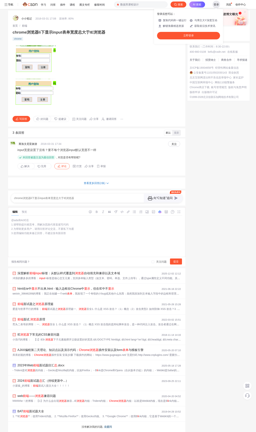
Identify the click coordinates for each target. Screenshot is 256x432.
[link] (15, 25)
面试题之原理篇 (35, 304)
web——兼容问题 (36, 395)
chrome (18, 39)
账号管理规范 (219, 87)
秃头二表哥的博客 (23, 324)
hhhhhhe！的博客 (23, 400)
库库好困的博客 (22, 354)
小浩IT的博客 (20, 339)
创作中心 (240, 4)
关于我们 (195, 59)
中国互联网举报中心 (201, 82)
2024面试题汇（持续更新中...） (43, 380)
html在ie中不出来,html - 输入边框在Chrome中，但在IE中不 (65, 288)
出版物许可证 (209, 92)
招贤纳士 (210, 59)
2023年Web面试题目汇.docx (40, 365)
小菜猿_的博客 (21, 385)
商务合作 (226, 59)
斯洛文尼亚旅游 (28, 143)
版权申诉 (195, 92)
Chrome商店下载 (200, 87)
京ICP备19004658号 (202, 67)
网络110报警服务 (225, 82)
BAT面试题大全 (30, 411)
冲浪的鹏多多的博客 (24, 278)
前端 (24, 25)
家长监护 (238, 77)
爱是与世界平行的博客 (26, 308)
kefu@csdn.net (216, 51)
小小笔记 (26, 18)
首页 (15, 25)
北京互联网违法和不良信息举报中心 (211, 77)
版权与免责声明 (237, 87)
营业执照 (233, 72)
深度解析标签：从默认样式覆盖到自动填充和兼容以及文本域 (68, 273)
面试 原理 (31, 319)
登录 (216, 4)
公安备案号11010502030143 (210, 72)
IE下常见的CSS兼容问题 (38, 334)
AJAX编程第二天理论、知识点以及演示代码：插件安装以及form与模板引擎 (80, 350)
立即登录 (188, 35)
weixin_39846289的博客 (27, 293)
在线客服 (232, 51)
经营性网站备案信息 (227, 67)
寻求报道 (242, 59)
